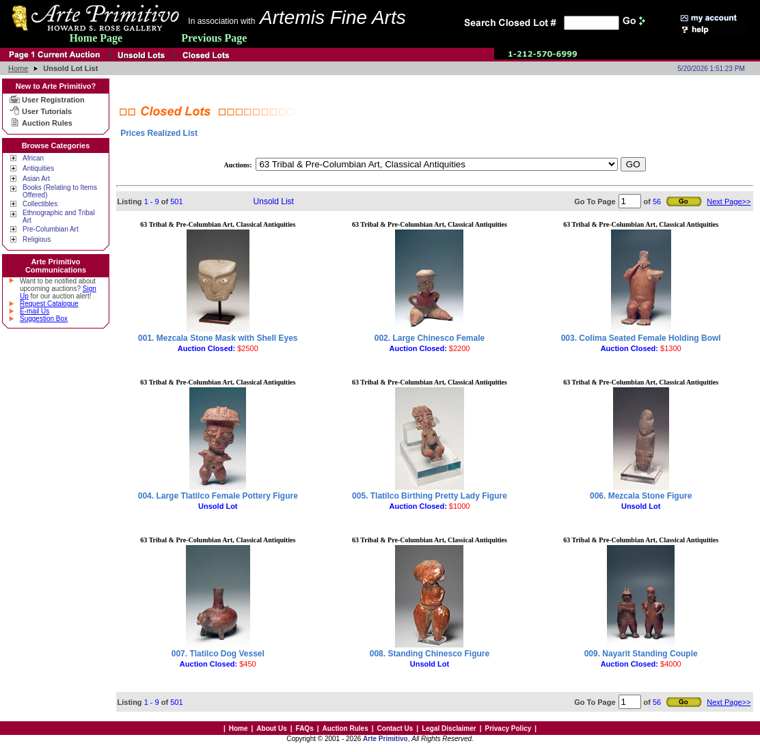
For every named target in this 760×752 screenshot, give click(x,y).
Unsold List (274, 201)
